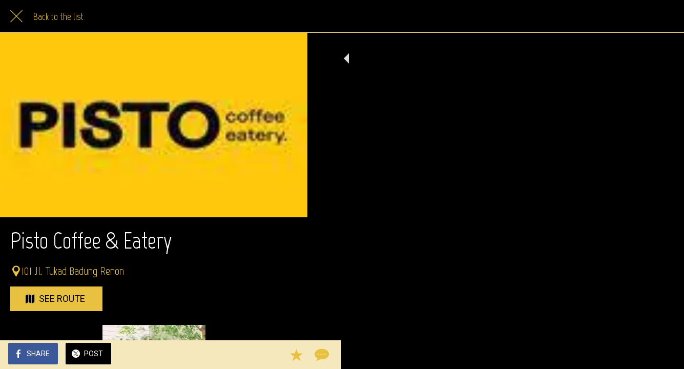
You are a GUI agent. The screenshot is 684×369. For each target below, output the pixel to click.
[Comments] (287, 354)
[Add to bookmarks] (262, 354)
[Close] (16, 16)
